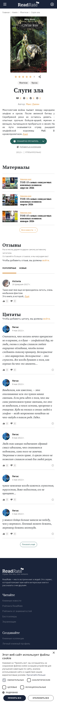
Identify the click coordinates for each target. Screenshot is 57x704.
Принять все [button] (14, 698)
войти (45, 260)
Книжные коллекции (13, 638)
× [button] (53, 653)
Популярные (9, 268)
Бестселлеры (9, 616)
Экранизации (9, 621)
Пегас (15, 327)
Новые (23, 268)
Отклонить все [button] (41, 698)
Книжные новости (11, 600)
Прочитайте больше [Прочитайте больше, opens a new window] (36, 675)
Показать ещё (28, 544)
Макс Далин (32, 104)
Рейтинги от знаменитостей (17, 611)
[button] (28, 692)
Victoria (16, 281)
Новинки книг (25, 179)
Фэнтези (23, 83)
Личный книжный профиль (16, 643)
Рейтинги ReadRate (12, 605)
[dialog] (28, 677)
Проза (34, 83)
